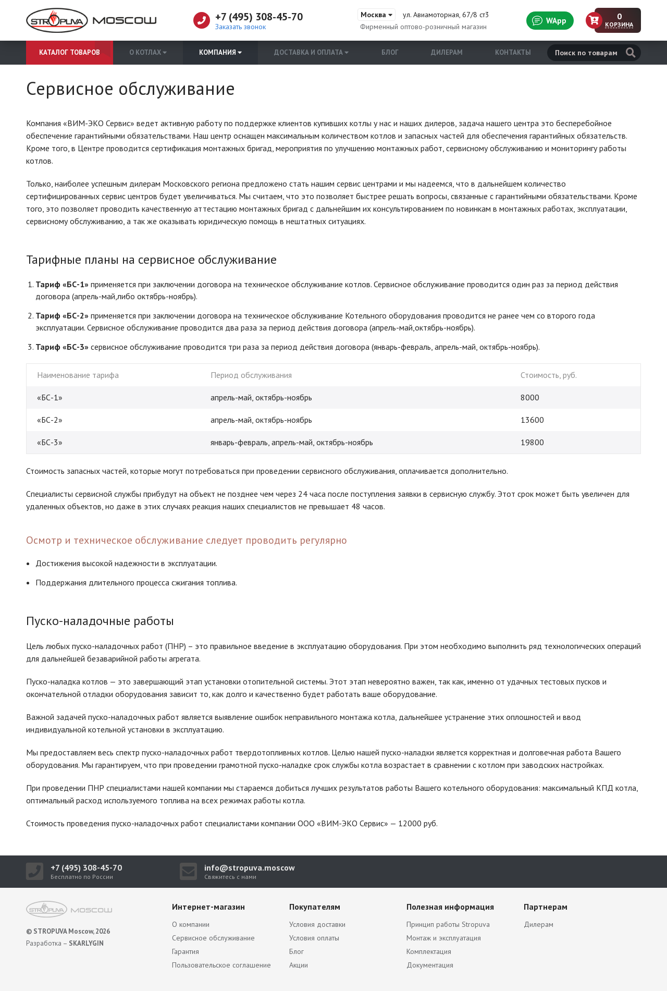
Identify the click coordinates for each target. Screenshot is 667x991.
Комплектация (428, 951)
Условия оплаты (314, 938)
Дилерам (447, 52)
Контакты (513, 52)
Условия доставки (317, 924)
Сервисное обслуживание (213, 938)
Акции (298, 965)
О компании (190, 924)
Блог (390, 52)
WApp (549, 20)
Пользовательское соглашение (221, 965)
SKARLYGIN (86, 943)
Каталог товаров (69, 52)
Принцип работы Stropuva (448, 924)
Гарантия (185, 951)
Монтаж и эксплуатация (443, 938)
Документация (429, 965)
